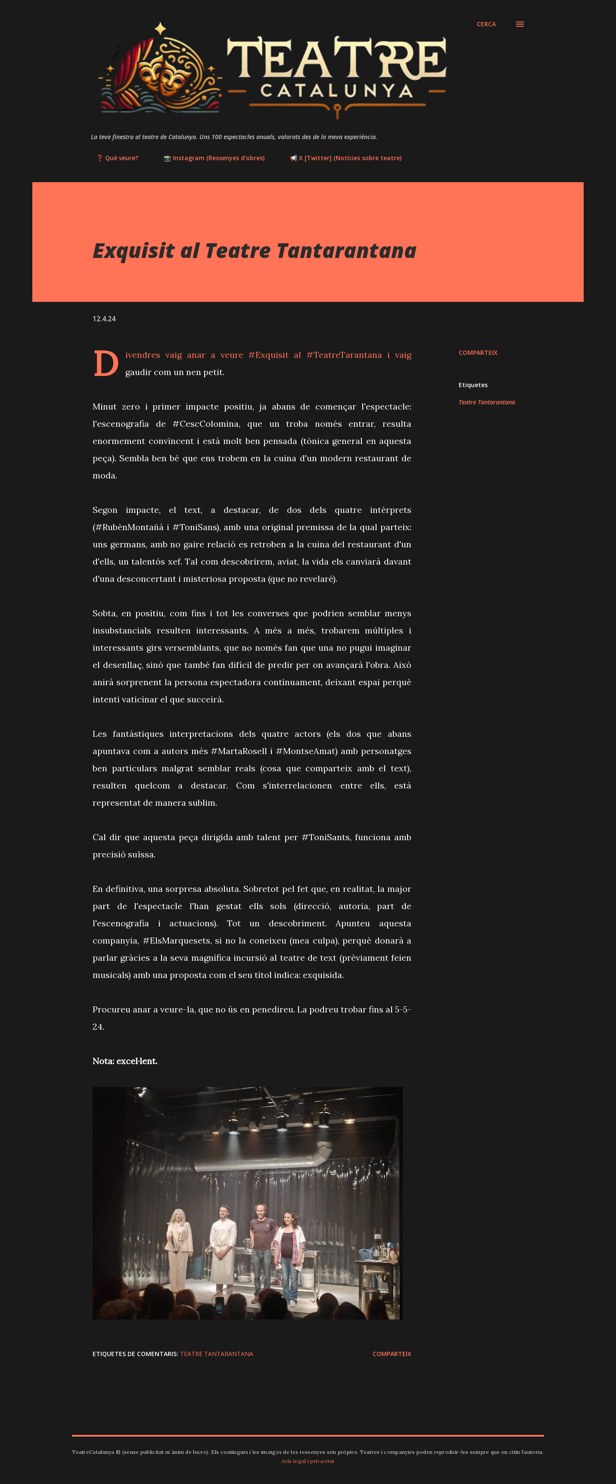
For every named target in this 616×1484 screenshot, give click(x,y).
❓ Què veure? (112, 158)
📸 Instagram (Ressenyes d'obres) (209, 158)
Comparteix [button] (478, 352)
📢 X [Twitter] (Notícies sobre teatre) (340, 158)
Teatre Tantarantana (487, 402)
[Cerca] (486, 24)
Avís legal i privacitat (308, 1461)
